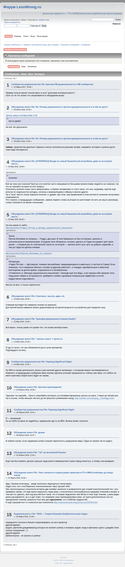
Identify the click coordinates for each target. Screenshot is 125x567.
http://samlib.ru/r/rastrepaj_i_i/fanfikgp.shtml (94, 398)
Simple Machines (70, 560)
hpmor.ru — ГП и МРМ (67, 13)
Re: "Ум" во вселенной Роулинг (50, 452)
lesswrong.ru (49, 13)
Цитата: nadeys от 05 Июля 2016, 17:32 (21, 115)
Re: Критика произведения (47, 387)
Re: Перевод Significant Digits (57, 362)
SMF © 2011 (62, 560)
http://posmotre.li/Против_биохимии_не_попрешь (29, 253)
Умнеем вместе (86, 13)
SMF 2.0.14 (56, 560)
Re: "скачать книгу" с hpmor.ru (47, 339)
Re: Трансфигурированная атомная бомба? (54, 319)
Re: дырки (39, 432)
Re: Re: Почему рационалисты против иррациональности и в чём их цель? (70, 107)
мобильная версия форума (108, 13)
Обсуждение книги (20, 107)
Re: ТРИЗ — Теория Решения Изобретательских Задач (60, 514)
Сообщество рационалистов (25, 84)
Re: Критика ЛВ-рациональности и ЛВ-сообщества (67, 84)
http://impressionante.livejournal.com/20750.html (76, 502)
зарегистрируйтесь (12, 22)
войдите (42, 20)
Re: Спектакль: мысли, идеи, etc (48, 296)
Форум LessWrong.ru (22, 7)
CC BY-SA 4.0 (64, 557)
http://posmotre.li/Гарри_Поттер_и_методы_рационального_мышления (39, 228)
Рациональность (22, 514)
